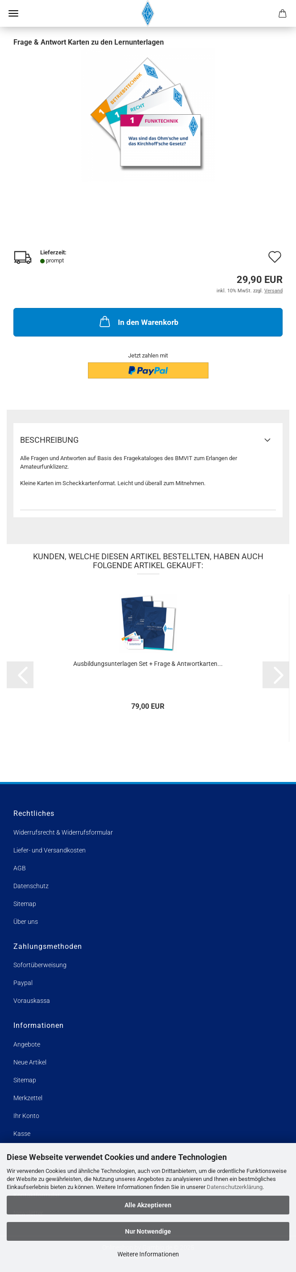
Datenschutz (31, 886)
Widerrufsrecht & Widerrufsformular (63, 832)
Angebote (26, 1044)
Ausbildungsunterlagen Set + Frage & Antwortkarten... (148, 663)
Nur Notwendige (148, 1231)
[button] (20, 674)
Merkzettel (27, 1098)
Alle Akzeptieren (148, 1205)
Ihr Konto (26, 1115)
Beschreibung (49, 440)
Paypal (23, 982)
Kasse (21, 1133)
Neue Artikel (29, 1062)
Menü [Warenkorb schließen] (13, 13)
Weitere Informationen (148, 1254)
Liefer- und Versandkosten (49, 850)
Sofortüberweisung (40, 965)
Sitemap (24, 903)
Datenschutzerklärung (235, 1187)
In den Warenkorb (138, 321)
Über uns (25, 921)
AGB (19, 868)
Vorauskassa (31, 1000)
